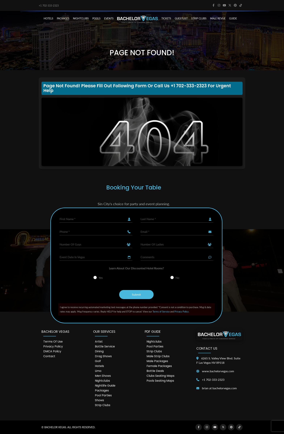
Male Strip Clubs (158, 356)
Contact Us (206, 348)
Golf (98, 361)
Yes (101, 277)
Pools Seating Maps (160, 381)
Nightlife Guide (105, 385)
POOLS (96, 18)
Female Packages (159, 366)
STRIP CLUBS (198, 18)
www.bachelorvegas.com (218, 371)
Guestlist (181, 18)
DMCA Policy (52, 351)
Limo (98, 371)
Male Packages (157, 361)
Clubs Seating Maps (160, 376)
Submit (136, 294)
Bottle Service (105, 346)
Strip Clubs (102, 405)
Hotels (99, 366)
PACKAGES (63, 18)
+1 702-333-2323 (49, 5)
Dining (99, 351)
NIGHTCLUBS (81, 18)
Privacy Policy (181, 311)
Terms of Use (53, 341)
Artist (99, 341)
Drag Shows (103, 356)
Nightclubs (102, 381)
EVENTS (109, 18)
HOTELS (48, 18)
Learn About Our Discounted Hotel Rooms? (136, 268)
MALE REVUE (217, 18)
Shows (99, 400)
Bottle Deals (155, 371)
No (177, 277)
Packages (102, 390)
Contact (49, 356)
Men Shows (103, 376)
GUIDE (233, 18)
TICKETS (166, 18)
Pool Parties (103, 395)
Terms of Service (161, 311)
